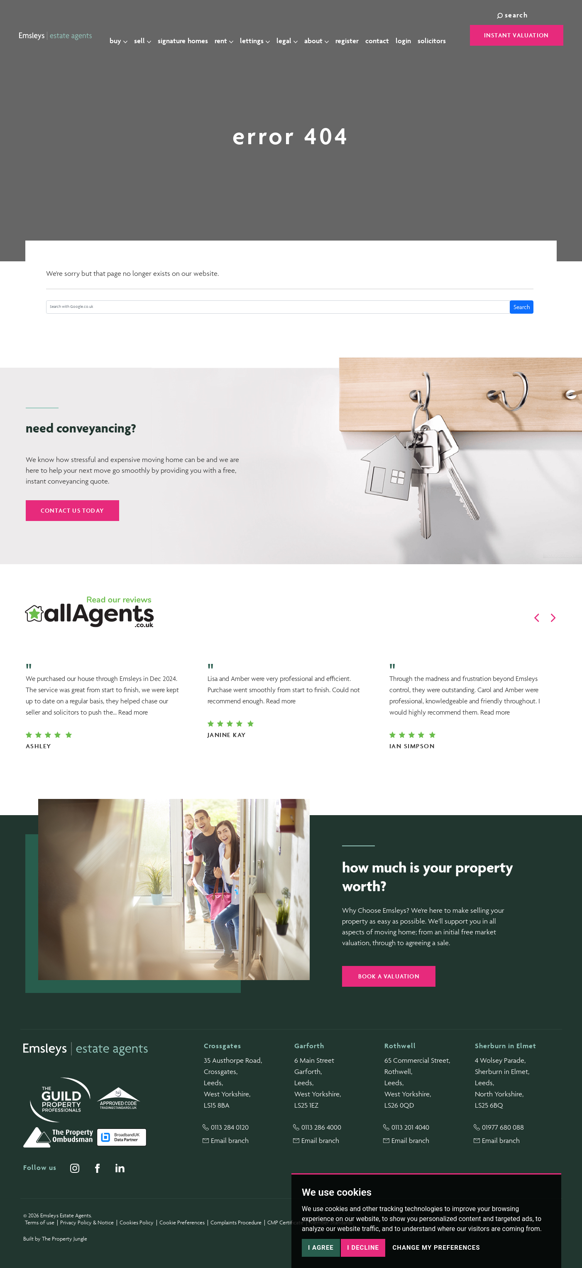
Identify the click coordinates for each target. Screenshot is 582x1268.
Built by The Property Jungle (55, 1238)
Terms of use (39, 1222)
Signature (187, 36)
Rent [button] (228, 36)
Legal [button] (291, 36)
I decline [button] (363, 1247)
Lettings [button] (259, 36)
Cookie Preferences (182, 1222)
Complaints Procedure (236, 1222)
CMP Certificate (285, 1222)
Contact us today (72, 510)
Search (522, 306)
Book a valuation (389, 976)
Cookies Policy (137, 1222)
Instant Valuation (516, 35)
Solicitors (436, 36)
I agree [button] (321, 1247)
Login (408, 36)
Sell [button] (147, 36)
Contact (382, 36)
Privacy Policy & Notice (87, 1222)
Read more (133, 712)
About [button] (321, 36)
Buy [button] (123, 36)
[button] (536, 618)
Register (351, 36)
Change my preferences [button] (436, 1247)
